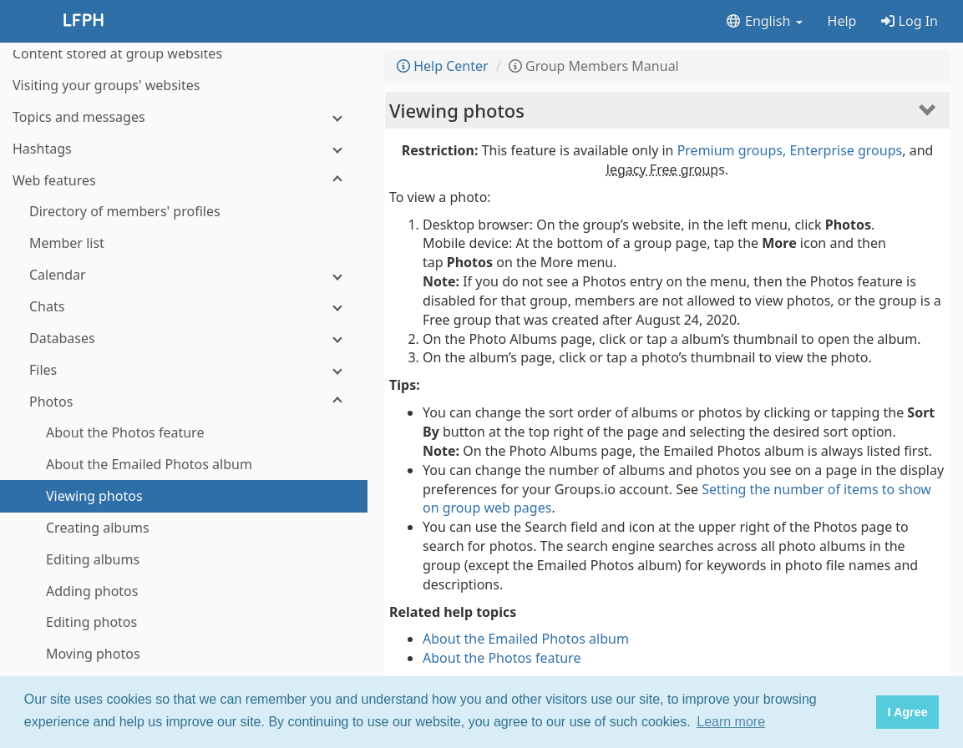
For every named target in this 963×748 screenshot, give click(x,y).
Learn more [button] (731, 722)
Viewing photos (457, 110)
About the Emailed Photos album (526, 638)
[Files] (183, 199)
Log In (909, 21)
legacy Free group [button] (662, 169)
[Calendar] (183, 104)
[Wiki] (183, 660)
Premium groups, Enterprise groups (790, 150)
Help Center (443, 66)
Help (842, 21)
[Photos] (183, 231)
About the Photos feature (501, 658)
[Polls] (183, 629)
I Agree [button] (907, 712)
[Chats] (183, 135)
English (764, 21)
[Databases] (183, 167)
